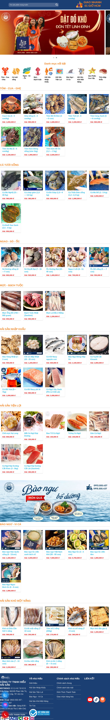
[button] (53, 57)
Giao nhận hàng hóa (65, 697)
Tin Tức (32, 706)
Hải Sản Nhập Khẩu (37, 688)
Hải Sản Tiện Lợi (36, 692)
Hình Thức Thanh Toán (66, 692)
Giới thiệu (33, 683)
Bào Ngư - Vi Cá (36, 697)
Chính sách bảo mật (65, 688)
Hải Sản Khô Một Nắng (38, 701)
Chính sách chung (64, 683)
